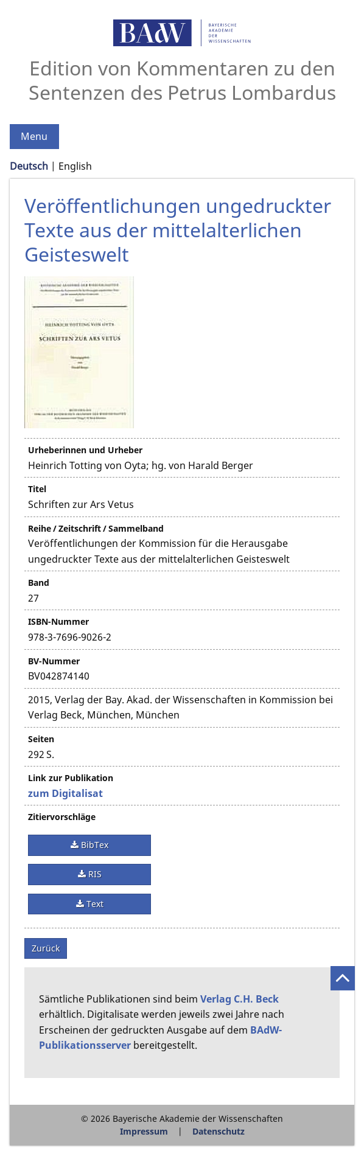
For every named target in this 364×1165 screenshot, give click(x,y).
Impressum (144, 1131)
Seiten (41, 739)
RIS (94, 874)
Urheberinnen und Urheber (85, 450)
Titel (37, 489)
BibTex (93, 844)
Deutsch (29, 166)
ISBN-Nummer (58, 621)
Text (93, 903)
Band (38, 582)
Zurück (46, 948)
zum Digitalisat (65, 793)
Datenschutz (218, 1131)
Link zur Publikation (70, 778)
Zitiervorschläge (62, 816)
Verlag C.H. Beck (239, 999)
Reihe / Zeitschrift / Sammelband (96, 528)
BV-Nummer (54, 661)
